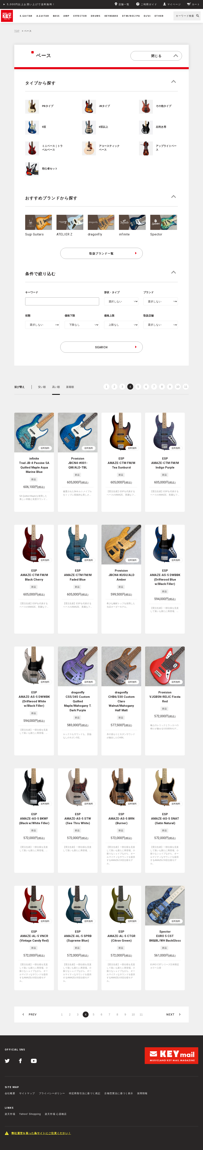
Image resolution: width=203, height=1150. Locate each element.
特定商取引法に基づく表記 (84, 1042)
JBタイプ (104, 106)
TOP (16, 31)
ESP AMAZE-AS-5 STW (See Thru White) (77, 793)
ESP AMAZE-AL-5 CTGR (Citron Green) (121, 898)
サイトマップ (27, 1042)
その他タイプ (163, 106)
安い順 (42, 386)
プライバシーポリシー (52, 1042)
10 (177, 386)
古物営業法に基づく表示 (118, 1042)
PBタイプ (47, 106)
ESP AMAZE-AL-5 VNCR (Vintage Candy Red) (34, 898)
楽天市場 (10, 1062)
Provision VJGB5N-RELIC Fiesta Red (164, 680)
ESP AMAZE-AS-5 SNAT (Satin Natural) (165, 793)
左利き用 (161, 127)
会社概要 (10, 1042)
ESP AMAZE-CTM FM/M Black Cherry (34, 571)
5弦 (44, 127)
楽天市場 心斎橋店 (56, 1062)
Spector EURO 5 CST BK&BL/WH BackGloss (165, 898)
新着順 (70, 386)
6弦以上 (103, 127)
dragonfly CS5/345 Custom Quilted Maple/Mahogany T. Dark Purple (77, 685)
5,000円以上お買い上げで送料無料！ (31, 4)
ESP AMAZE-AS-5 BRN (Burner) (121, 793)
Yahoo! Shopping (30, 1062)
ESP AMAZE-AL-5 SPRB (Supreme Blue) (78, 898)
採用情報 (142, 1042)
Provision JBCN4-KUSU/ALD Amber (121, 571)
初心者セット (49, 168)
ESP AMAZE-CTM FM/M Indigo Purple (165, 463)
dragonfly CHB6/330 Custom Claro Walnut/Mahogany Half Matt (121, 685)
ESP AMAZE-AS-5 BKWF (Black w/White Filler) (34, 793)
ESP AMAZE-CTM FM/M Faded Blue (78, 571)
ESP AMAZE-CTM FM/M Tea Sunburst (121, 463)
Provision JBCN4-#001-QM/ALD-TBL (78, 463)
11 (185, 386)
